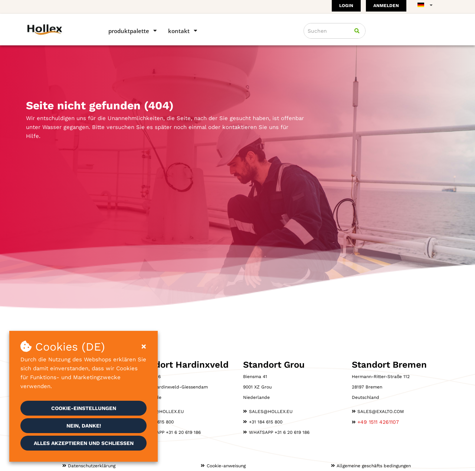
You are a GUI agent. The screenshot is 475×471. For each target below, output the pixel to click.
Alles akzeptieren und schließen (84, 443)
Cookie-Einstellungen (83, 408)
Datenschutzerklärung (91, 465)
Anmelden (386, 5)
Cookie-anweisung (226, 465)
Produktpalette (128, 31)
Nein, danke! (83, 426)
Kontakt (179, 31)
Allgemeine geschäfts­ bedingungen (374, 465)
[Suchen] (357, 30)
